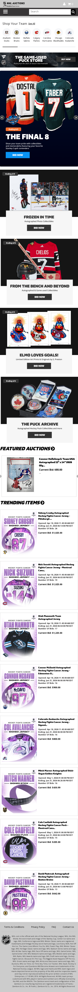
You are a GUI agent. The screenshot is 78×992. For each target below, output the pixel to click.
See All (31, 23)
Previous (2, 117)
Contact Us (68, 926)
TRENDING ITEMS (22, 503)
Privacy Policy (38, 926)
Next (75, 117)
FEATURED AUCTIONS (27, 449)
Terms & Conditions (14, 926)
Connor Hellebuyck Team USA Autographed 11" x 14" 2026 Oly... (57, 462)
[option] (39, 476)
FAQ (54, 926)
